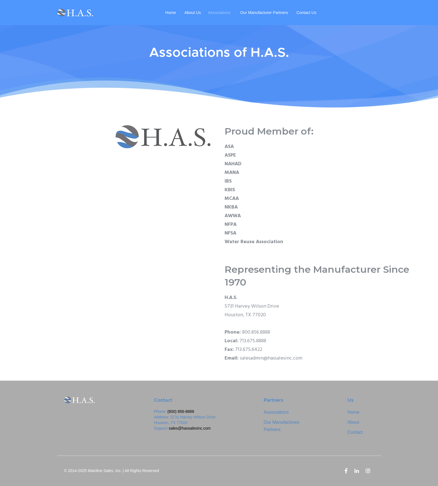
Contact (355, 432)
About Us (192, 12)
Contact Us (306, 12)
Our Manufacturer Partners (264, 12)
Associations (219, 12)
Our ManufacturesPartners (281, 426)
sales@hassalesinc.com (190, 428)
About (353, 422)
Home (170, 12)
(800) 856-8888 (180, 411)
